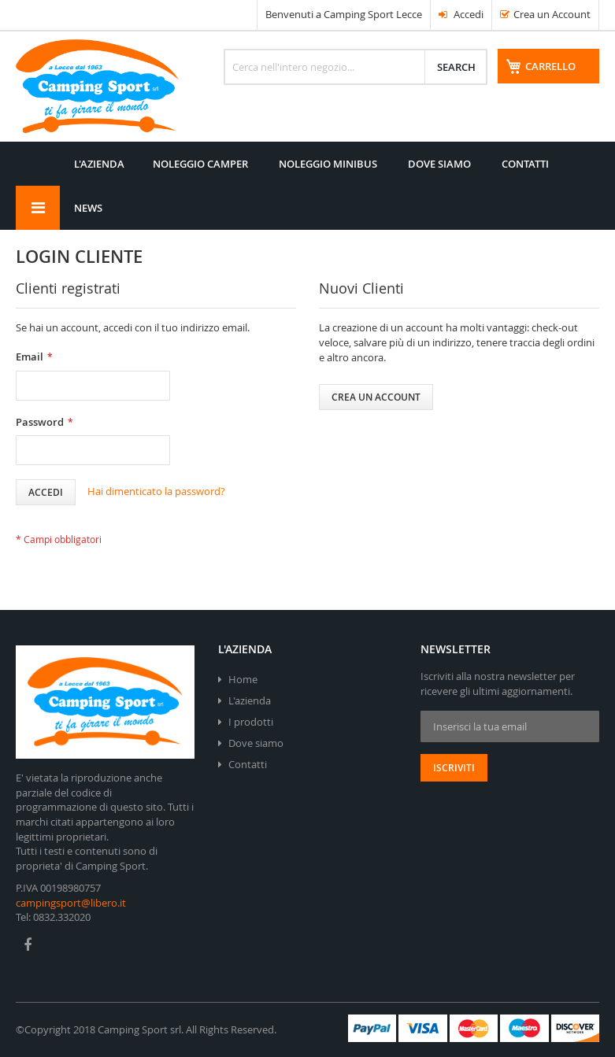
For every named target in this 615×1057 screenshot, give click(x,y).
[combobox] (355, 67)
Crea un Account (552, 14)
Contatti (247, 764)
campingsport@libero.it (71, 903)
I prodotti (250, 722)
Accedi (461, 14)
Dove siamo (255, 743)
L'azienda (249, 700)
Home (242, 679)
